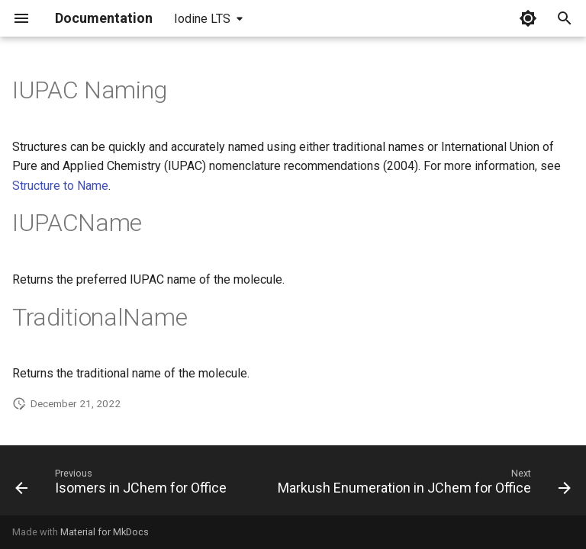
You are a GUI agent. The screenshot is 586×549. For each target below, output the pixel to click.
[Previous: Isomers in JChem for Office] (122, 485)
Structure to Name (60, 185)
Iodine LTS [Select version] (202, 18)
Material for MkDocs (104, 532)
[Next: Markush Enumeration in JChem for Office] (422, 485)
